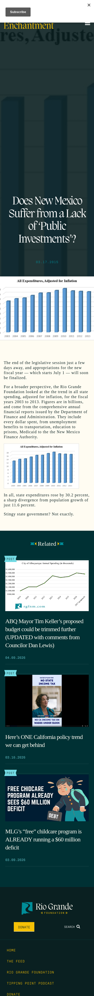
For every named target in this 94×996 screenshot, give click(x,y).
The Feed (16, 961)
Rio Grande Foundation (30, 972)
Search (72, 927)
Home (11, 950)
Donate (24, 927)
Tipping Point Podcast (30, 983)
